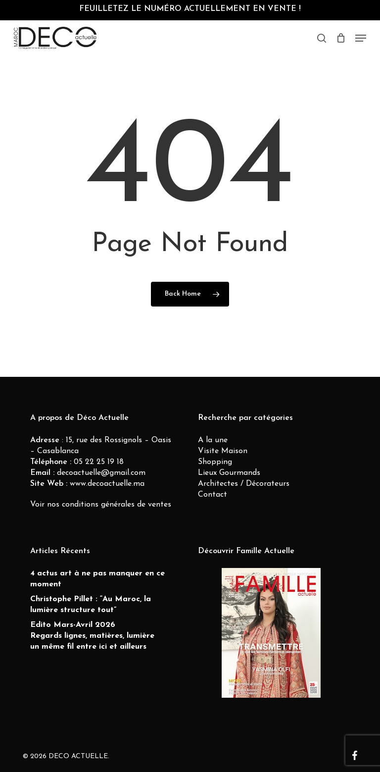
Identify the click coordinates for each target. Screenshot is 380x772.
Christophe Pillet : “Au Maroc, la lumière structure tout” (90, 604)
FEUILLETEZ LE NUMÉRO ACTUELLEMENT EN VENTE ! (190, 9)
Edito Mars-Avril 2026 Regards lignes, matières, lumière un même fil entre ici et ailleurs (92, 636)
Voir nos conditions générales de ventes (100, 505)
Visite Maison (222, 451)
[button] (360, 38)
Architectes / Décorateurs (243, 484)
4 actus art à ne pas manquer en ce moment (97, 578)
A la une (213, 440)
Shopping (215, 462)
